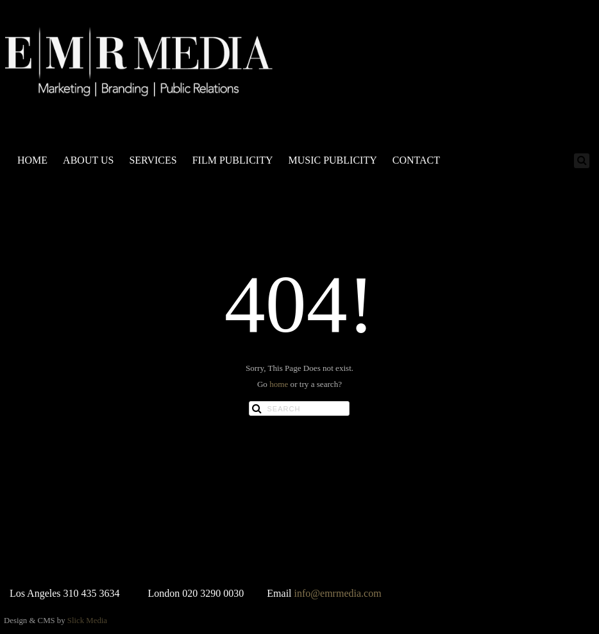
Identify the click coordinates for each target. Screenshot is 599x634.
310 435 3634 (91, 593)
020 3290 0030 (213, 593)
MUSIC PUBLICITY (332, 160)
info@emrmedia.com (338, 593)
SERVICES (152, 160)
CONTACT (416, 160)
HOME (32, 160)
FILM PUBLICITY (232, 160)
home (278, 384)
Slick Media (87, 620)
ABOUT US (88, 160)
